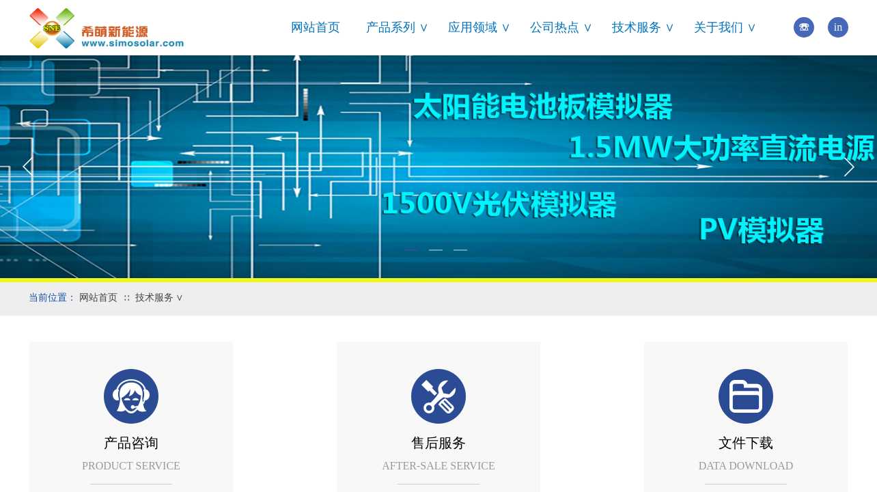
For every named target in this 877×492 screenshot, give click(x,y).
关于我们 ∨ (725, 27)
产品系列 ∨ (397, 27)
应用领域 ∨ (479, 27)
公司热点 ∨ (561, 27)
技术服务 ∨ (643, 27)
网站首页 (315, 27)
